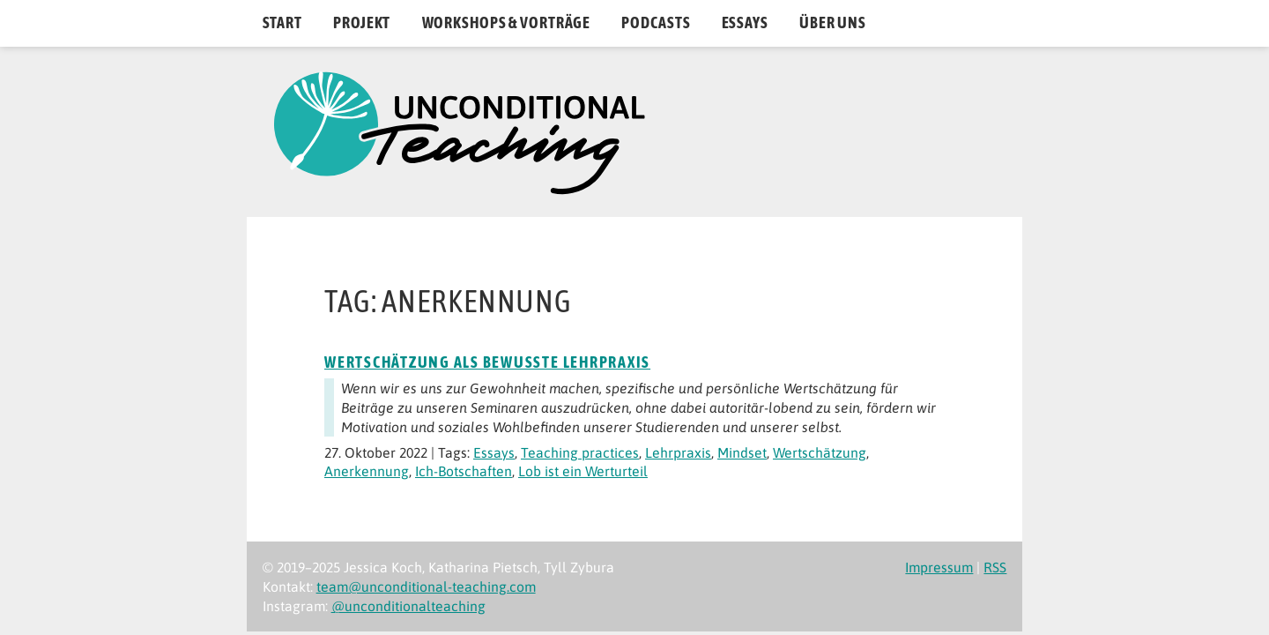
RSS (994, 567)
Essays (745, 23)
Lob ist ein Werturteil (583, 471)
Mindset (742, 452)
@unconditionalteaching (408, 606)
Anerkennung (366, 471)
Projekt (361, 23)
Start (282, 23)
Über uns (832, 23)
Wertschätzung (819, 452)
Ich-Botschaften (463, 471)
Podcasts (655, 23)
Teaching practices (580, 452)
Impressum (939, 567)
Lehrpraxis (678, 452)
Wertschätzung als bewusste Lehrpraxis (487, 362)
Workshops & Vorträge (506, 23)
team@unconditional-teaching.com (426, 586)
